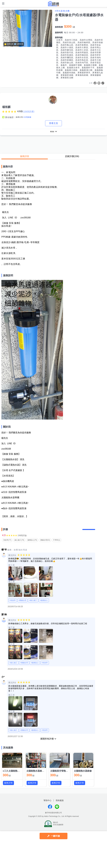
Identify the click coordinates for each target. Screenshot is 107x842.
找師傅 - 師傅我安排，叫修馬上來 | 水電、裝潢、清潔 (53, 3)
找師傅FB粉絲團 (50, 810)
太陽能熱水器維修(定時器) (39, 774)
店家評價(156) (72, 157)
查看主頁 (53, 123)
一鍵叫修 (55, 836)
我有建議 (60, 804)
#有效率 (13, 604)
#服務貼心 (44, 604)
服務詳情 (24, 157)
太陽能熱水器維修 (83, 774)
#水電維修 (27, 117)
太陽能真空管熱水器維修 (62, 774)
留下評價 (86, 532)
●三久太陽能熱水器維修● (15, 774)
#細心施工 (33, 604)
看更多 (52, 132)
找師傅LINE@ (57, 810)
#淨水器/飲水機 (62, 11)
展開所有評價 (47, 742)
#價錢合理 (22, 604)
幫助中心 (47, 804)
